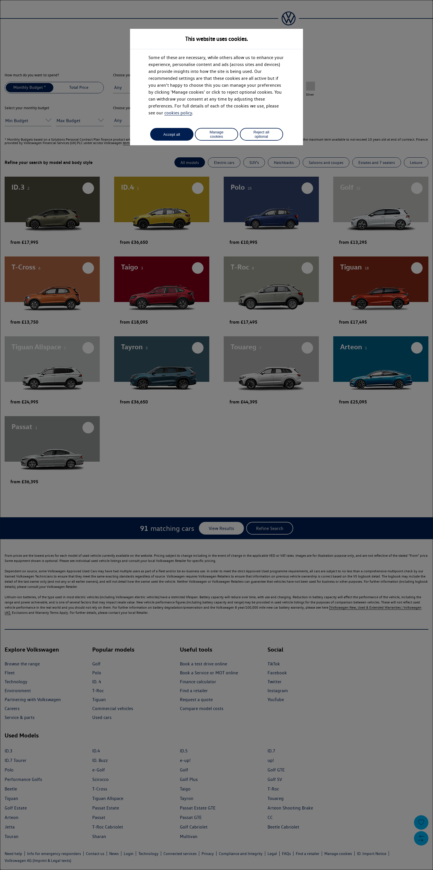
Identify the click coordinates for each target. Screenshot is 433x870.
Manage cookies (216, 134)
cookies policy (178, 113)
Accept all (171, 134)
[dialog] (216, 435)
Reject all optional (261, 134)
